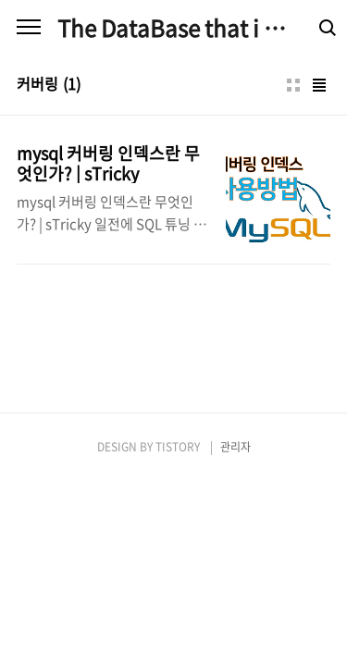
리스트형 (319, 85)
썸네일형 (293, 85)
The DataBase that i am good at (173, 28)
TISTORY (177, 446)
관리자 (235, 446)
